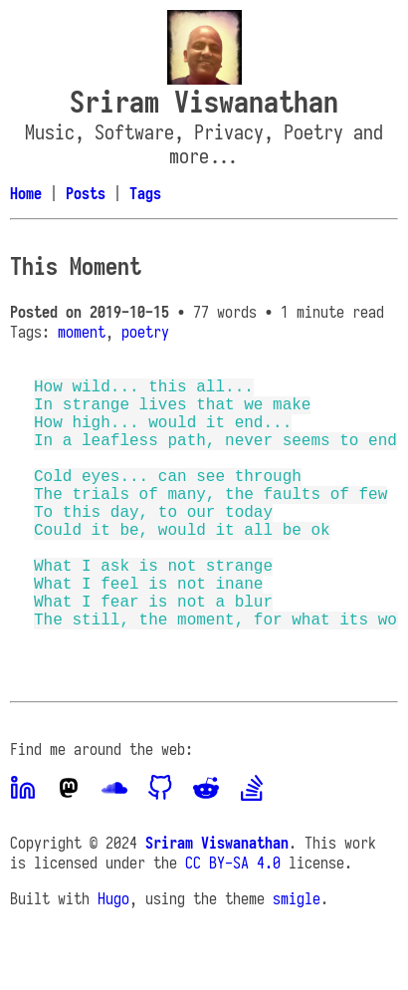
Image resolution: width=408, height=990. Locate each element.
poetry (145, 332)
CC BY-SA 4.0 (233, 918)
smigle (296, 954)
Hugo (113, 954)
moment (81, 332)
